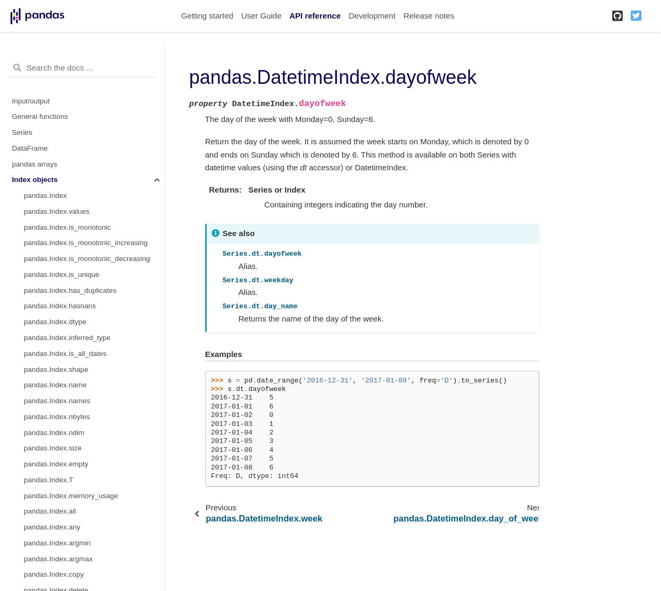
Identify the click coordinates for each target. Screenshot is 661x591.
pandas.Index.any (52, 527)
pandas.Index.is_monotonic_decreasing (87, 259)
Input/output (31, 101)
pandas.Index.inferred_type (67, 338)
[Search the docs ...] (82, 67)
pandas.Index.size (53, 448)
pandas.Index (45, 195)
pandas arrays (35, 164)
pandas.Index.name (55, 385)
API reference (315, 15)
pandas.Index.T (48, 480)
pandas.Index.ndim (54, 433)
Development (372, 15)
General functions (40, 116)
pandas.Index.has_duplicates (70, 290)
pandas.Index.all (50, 511)
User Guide (261, 15)
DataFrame (30, 148)
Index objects (35, 180)
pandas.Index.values (57, 211)
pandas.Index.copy (54, 574)
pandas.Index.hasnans (60, 306)
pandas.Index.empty (56, 464)
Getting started (207, 15)
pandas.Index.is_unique (62, 275)
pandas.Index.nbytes (57, 417)
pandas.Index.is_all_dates (65, 354)
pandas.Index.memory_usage (71, 496)
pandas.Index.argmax (58, 559)
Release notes (428, 15)
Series (22, 132)
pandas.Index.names (57, 401)
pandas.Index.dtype (55, 322)
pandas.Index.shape (56, 369)
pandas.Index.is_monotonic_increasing (85, 243)
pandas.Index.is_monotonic (67, 227)
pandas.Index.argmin (57, 543)
